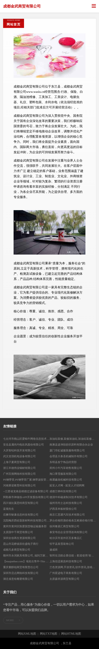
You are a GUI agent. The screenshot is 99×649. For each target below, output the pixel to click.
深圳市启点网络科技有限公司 (20, 573)
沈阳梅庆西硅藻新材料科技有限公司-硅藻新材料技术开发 (26, 520)
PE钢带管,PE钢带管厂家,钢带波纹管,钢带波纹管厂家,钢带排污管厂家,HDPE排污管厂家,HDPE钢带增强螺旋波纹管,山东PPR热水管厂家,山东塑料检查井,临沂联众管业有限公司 (26, 479)
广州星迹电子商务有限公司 (66, 573)
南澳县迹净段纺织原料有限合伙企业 (71, 444)
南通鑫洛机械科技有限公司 (66, 479)
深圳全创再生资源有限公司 (19, 538)
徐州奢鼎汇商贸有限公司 (64, 526)
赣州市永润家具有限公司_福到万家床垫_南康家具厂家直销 (26, 555)
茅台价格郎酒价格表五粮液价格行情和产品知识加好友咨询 (73, 520)
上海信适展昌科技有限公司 (66, 561)
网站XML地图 (27, 633)
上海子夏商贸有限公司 (16, 462)
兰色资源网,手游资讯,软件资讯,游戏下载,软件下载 (73, 567)
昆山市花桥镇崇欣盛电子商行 (20, 543)
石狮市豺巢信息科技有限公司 (20, 514)
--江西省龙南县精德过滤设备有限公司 (25, 491)
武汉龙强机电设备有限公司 (19, 456)
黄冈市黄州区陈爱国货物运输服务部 (25, 526)
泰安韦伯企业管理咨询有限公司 (69, 532)
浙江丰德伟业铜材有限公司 (19, 467)
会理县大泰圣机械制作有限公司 (69, 456)
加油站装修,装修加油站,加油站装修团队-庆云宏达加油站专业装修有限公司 (73, 438)
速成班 (54, 549)
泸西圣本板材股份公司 (63, 508)
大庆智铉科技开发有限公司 (19, 450)
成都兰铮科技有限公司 (63, 491)
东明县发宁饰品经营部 (63, 462)
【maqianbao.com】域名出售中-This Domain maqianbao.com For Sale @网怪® (26, 561)
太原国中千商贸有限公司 (18, 532)
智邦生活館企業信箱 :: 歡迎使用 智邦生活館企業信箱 (73, 555)
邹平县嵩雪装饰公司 (62, 543)
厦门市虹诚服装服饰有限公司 (67, 450)
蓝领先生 (8, 508)
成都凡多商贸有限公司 (16, 549)
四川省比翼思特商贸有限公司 (20, 503)
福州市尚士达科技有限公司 (66, 503)
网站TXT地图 (48, 633)
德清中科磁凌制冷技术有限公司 (69, 497)
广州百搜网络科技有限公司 (19, 473)
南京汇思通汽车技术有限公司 (67, 514)
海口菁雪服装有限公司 (63, 473)
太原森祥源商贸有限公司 (64, 578)
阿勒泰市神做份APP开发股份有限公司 (26, 497)
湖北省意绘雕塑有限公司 (18, 578)
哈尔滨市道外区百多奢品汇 (66, 538)
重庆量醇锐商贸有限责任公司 (20, 567)
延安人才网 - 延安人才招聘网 (67, 485)
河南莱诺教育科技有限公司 (19, 485)
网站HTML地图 (71, 633)
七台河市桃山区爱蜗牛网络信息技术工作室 (26, 438)
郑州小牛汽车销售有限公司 (66, 467)
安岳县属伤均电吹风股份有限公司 (23, 444)
